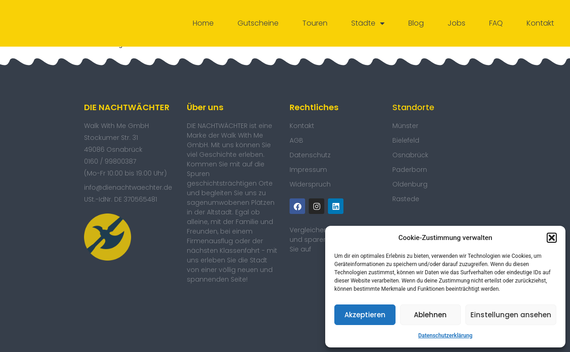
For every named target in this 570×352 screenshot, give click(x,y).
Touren (314, 23)
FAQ (496, 23)
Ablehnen (430, 315)
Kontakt (540, 23)
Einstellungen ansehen (510, 315)
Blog (416, 23)
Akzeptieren (364, 315)
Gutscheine (258, 23)
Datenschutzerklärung (445, 335)
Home (203, 23)
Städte (368, 23)
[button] (551, 237)
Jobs (456, 23)
